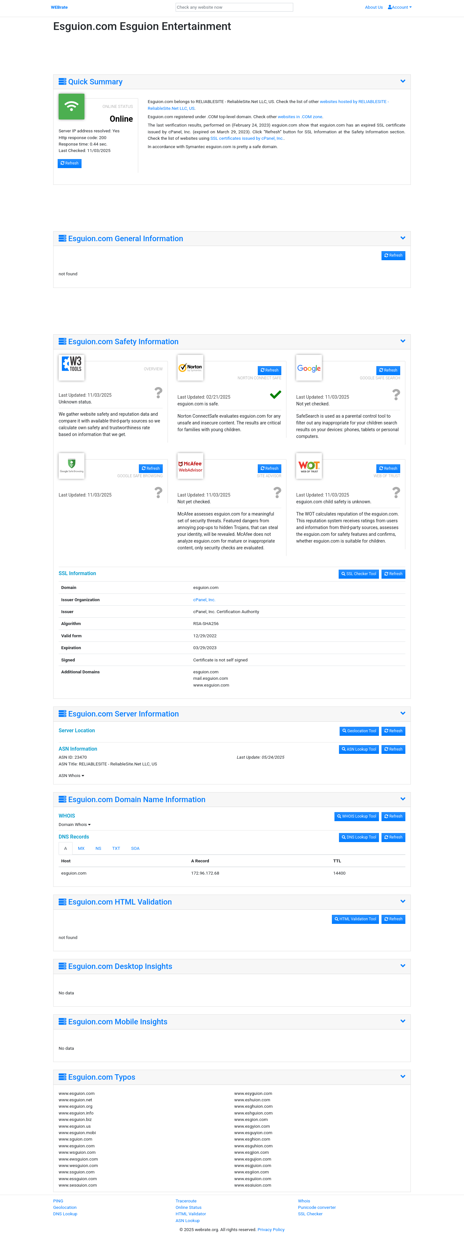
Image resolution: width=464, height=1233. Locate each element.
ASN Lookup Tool (359, 749)
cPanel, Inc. (204, 599)
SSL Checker (310, 1213)
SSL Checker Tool (359, 574)
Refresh (70, 163)
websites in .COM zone (300, 116)
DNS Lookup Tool (359, 837)
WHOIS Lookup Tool (356, 816)
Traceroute (186, 1200)
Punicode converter (317, 1207)
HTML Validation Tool (355, 919)
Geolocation (65, 1207)
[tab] (232, 82)
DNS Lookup (65, 1213)
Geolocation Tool (359, 731)
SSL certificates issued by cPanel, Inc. (247, 138)
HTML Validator (191, 1213)
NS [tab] (98, 848)
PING (58, 1200)
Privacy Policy (271, 1229)
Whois (304, 1200)
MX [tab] (81, 848)
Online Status (188, 1207)
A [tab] (65, 848)
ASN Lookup (188, 1220)
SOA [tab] (135, 848)
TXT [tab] (116, 848)
